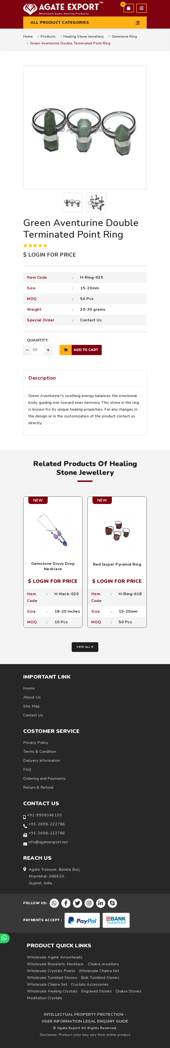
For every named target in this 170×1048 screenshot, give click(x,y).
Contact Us (91, 320)
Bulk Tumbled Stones (100, 977)
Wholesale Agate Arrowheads (54, 957)
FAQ (27, 769)
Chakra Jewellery (103, 964)
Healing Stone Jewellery (83, 36)
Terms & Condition (39, 751)
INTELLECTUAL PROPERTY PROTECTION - (85, 1014)
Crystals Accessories (90, 984)
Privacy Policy (35, 742)
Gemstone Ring (124, 36)
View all (85, 647)
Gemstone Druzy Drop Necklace (53, 566)
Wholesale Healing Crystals (52, 991)
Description (42, 378)
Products (48, 36)
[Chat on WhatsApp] (5, 938)
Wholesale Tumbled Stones (52, 977)
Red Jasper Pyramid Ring (117, 564)
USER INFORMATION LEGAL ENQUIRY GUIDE (85, 1021)
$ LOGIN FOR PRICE (49, 255)
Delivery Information (41, 760)
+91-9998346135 (44, 815)
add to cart (79, 350)
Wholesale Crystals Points (51, 971)
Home (28, 36)
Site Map (31, 706)
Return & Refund (38, 787)
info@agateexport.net (48, 842)
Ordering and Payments (44, 778)
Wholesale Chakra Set (99, 971)
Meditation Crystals (44, 998)
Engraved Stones (96, 991)
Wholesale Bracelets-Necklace (55, 964)
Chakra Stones (129, 991)
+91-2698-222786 (46, 824)
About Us (32, 697)
